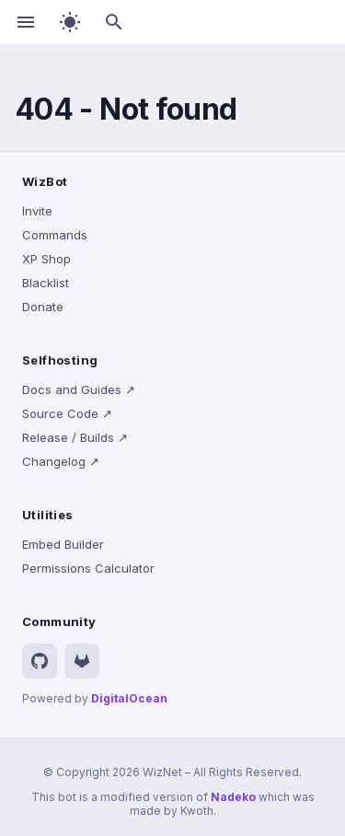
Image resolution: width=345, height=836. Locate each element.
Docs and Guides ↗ (78, 389)
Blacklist (45, 282)
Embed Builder (63, 544)
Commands (54, 234)
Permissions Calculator (88, 568)
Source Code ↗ (67, 413)
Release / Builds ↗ (75, 437)
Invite (37, 210)
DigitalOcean (129, 698)
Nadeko (233, 797)
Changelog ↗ (60, 461)
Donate (42, 306)
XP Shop (46, 258)
